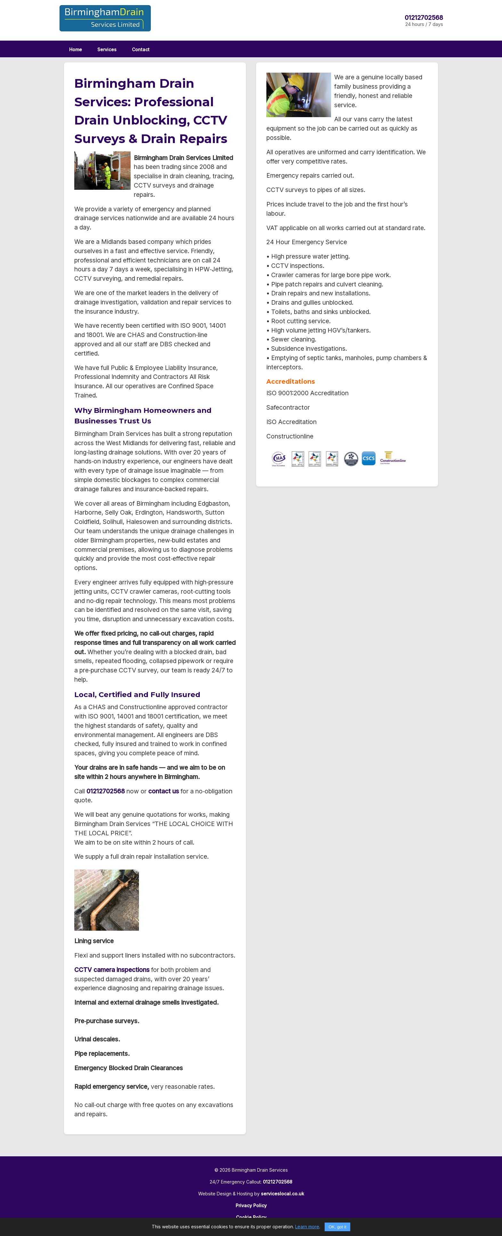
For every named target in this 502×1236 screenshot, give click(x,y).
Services (107, 49)
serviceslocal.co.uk (282, 1193)
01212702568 (424, 17)
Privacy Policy (251, 1205)
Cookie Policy (251, 1217)
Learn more (307, 1226)
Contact (141, 49)
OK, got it (337, 1226)
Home (75, 49)
